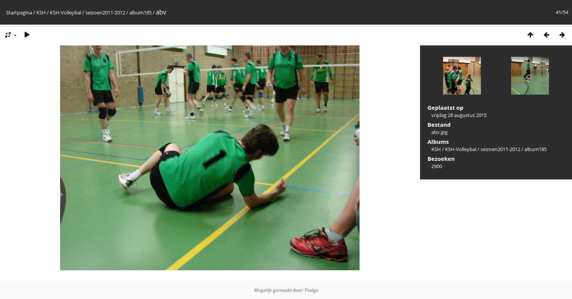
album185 (140, 12)
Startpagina (19, 12)
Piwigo (311, 290)
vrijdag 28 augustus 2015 (459, 115)
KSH (41, 12)
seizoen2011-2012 (105, 12)
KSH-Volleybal (65, 12)
